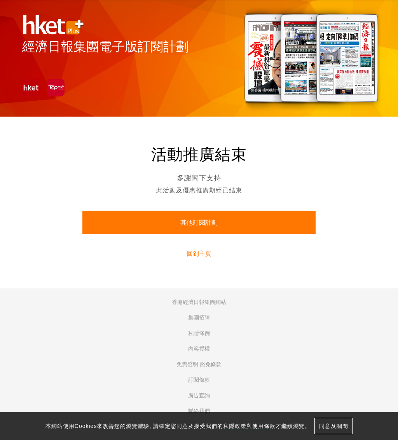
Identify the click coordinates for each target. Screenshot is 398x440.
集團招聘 (199, 317)
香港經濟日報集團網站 (199, 302)
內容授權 (199, 349)
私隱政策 (234, 426)
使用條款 (264, 426)
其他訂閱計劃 (199, 222)
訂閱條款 (199, 380)
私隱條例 (199, 333)
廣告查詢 (199, 395)
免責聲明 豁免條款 (199, 364)
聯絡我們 (199, 411)
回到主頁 (199, 253)
